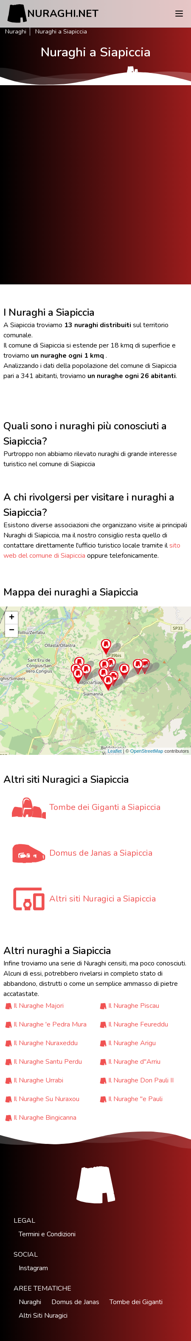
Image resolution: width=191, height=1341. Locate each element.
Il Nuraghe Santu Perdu (48, 1061)
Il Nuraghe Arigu (132, 1043)
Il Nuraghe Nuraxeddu (46, 1043)
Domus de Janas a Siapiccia (100, 853)
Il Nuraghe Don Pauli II (141, 1080)
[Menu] (179, 13)
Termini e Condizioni (47, 1234)
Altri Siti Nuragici (43, 1315)
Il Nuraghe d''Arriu (134, 1061)
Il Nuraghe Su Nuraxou (46, 1099)
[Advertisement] (95, 184)
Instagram (33, 1268)
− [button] (11, 630)
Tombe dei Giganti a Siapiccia (104, 807)
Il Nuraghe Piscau (133, 1005)
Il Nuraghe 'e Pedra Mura (50, 1024)
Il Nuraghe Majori (39, 1005)
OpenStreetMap (146, 751)
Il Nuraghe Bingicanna (45, 1117)
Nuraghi (15, 32)
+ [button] (11, 618)
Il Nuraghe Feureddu (138, 1024)
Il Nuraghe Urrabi (38, 1080)
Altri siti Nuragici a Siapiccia (102, 898)
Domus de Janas (75, 1302)
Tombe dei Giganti (136, 1302)
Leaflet (115, 751)
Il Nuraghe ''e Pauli (135, 1099)
